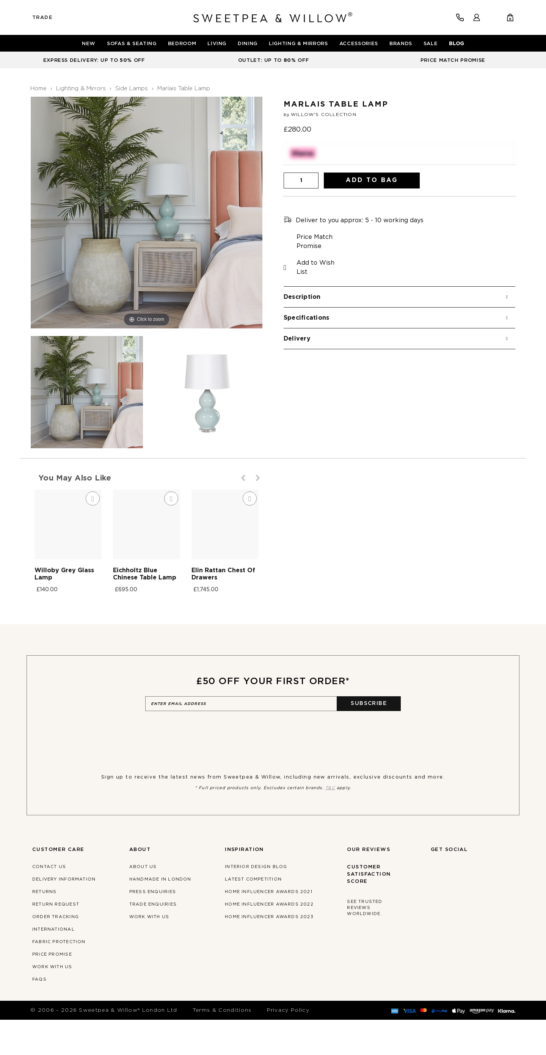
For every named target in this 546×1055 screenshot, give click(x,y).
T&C (330, 823)
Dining (247, 43)
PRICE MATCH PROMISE (452, 60)
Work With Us (52, 1002)
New (89, 43)
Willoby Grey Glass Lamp (74, 613)
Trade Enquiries (153, 939)
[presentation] (202, 767)
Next (258, 478)
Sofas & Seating (132, 43)
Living (216, 43)
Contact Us (49, 902)
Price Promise (52, 989)
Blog (456, 43)
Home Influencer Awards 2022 (269, 939)
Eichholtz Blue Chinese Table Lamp (210, 613)
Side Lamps (131, 88)
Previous (243, 478)
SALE (431, 43)
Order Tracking (55, 952)
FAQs (39, 1015)
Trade (42, 17)
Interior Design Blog (256, 902)
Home (38, 88)
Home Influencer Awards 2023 (269, 952)
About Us (143, 902)
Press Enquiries (152, 927)
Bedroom (182, 43)
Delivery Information (64, 914)
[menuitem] (89, 43)
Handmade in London (160, 914)
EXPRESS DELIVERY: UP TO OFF (94, 60)
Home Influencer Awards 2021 (268, 927)
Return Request (55, 939)
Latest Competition (253, 914)
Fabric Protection (59, 977)
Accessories (358, 43)
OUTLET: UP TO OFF (273, 60)
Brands (400, 43)
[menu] (273, 43)
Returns (44, 927)
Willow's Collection (323, 114)
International (53, 964)
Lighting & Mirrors (298, 43)
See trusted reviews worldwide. (364, 943)
